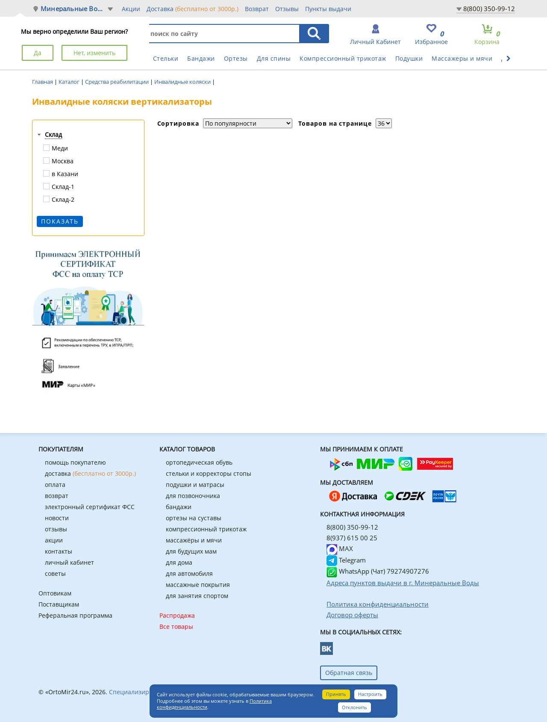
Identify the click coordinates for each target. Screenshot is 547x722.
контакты (58, 551)
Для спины (274, 58)
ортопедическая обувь (199, 462)
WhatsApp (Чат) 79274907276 (377, 571)
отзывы (56, 529)
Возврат (257, 9)
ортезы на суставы (193, 518)
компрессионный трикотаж (206, 529)
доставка (90, 473)
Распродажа (177, 615)
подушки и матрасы (195, 484)
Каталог (70, 81)
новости (57, 518)
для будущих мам (191, 551)
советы (55, 573)
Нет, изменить (94, 53)
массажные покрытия (198, 585)
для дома (179, 562)
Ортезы (236, 58)
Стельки (166, 58)
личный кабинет (69, 562)
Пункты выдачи (328, 9)
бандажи (178, 507)
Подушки (409, 58)
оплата (55, 484)
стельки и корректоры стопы (208, 473)
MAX (339, 548)
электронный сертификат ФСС (90, 507)
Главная (43, 81)
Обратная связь (348, 673)
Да (37, 53)
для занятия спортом (197, 596)
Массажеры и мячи (462, 58)
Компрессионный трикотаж (343, 58)
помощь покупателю (75, 462)
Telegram (346, 560)
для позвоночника (193, 496)
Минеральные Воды (73, 9)
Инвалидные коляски (183, 81)
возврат (56, 496)
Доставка (192, 8)
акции (54, 540)
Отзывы (287, 9)
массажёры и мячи (194, 540)
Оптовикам (54, 593)
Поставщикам (58, 604)
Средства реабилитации (117, 81)
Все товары (176, 626)
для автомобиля (189, 573)
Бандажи (201, 58)
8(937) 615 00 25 (351, 537)
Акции (131, 9)
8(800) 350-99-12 (489, 8)
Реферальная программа (75, 615)
